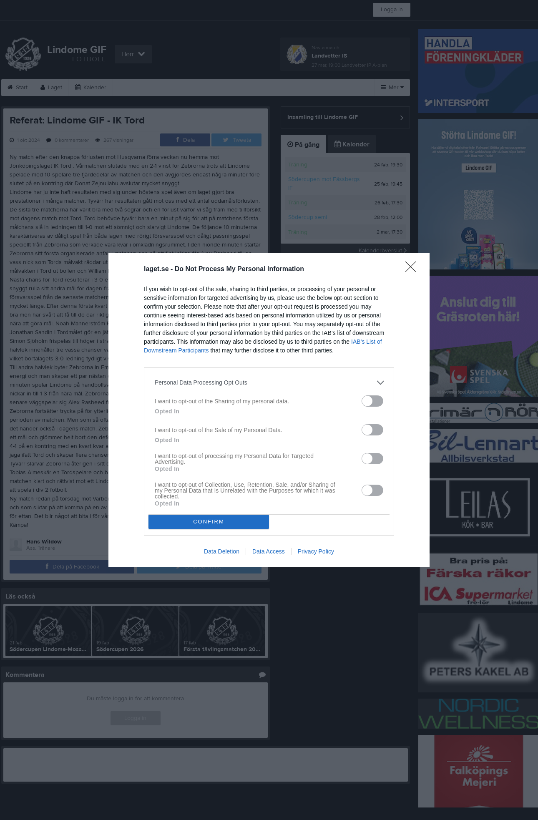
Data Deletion (221, 551)
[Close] (413, 269)
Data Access (268, 551)
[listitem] (269, 382)
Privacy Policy (316, 551)
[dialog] (269, 410)
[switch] (372, 401)
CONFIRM (208, 521)
